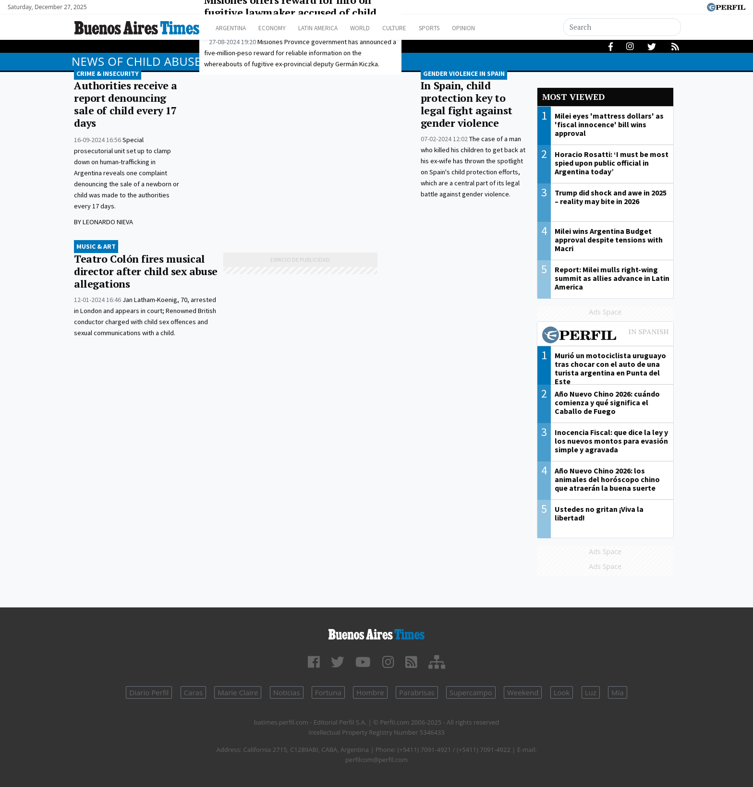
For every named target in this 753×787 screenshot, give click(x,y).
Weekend (522, 692)
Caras (193, 692)
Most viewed (573, 96)
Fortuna (328, 692)
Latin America (331, 28)
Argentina (234, 28)
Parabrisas (417, 692)
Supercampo (470, 692)
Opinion (496, 28)
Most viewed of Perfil (605, 336)
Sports (457, 28)
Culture (418, 28)
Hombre (370, 692)
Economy (279, 28)
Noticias (286, 692)
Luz (590, 692)
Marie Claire (238, 692)
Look (562, 692)
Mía (617, 692)
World (379, 28)
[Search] (622, 27)
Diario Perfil (149, 692)
